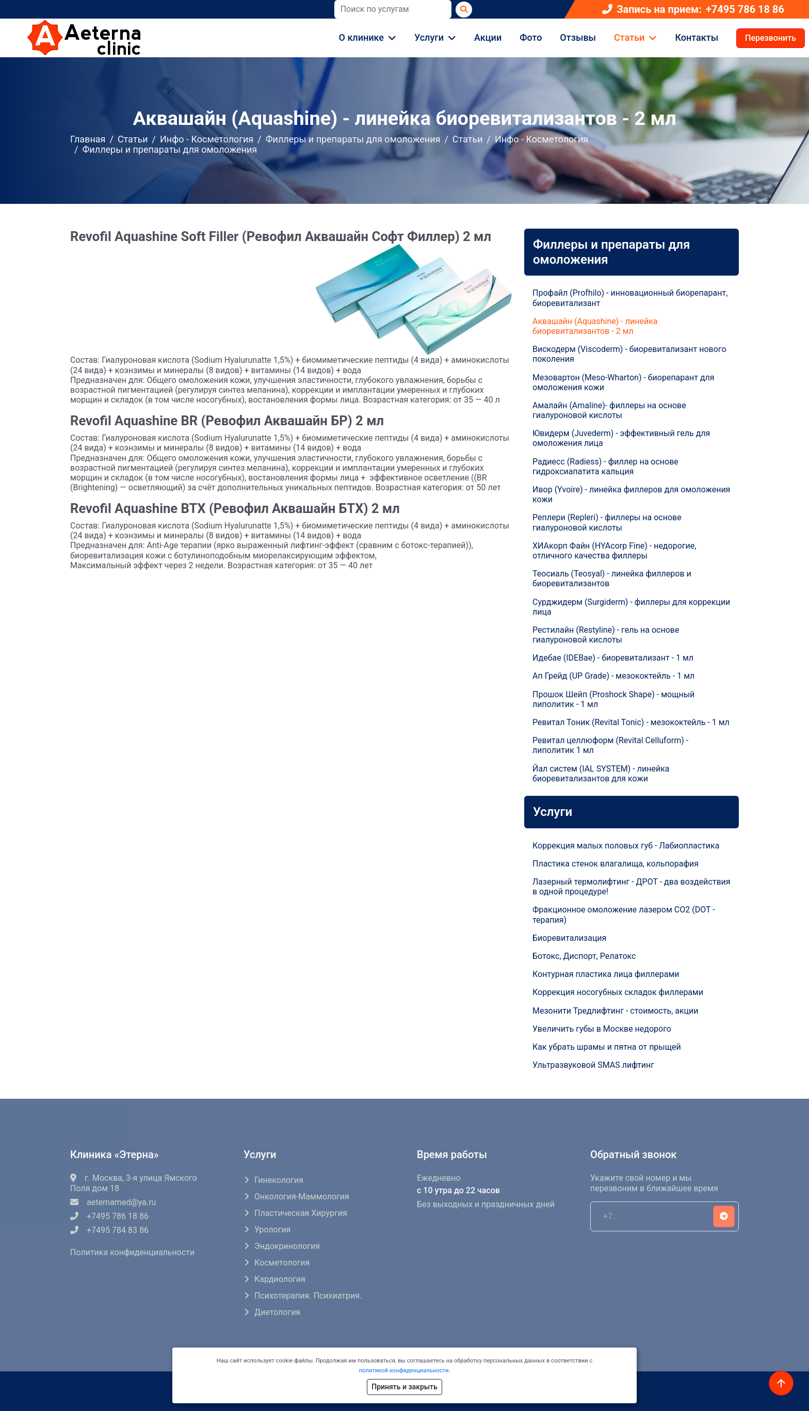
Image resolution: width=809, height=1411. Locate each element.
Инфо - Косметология (206, 139)
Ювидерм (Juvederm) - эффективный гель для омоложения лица (621, 438)
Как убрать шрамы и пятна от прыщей (606, 1047)
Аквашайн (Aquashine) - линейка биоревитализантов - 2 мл (595, 326)
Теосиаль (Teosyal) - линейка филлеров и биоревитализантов (611, 578)
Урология (272, 1229)
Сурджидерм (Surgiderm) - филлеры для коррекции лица (631, 607)
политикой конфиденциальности (404, 1370)
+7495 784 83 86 (109, 1230)
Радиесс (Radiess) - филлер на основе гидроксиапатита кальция (605, 466)
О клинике (361, 37)
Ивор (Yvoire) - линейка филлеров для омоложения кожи (631, 494)
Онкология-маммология (301, 1196)
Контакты (696, 37)
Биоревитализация (569, 938)
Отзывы (578, 37)
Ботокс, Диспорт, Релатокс (584, 956)
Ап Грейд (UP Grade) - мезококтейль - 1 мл (613, 676)
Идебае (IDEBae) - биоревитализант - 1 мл (612, 658)
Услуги (429, 37)
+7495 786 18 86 (745, 9)
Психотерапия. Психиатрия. (308, 1296)
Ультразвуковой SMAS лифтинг (593, 1065)
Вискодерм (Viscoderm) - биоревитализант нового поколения (629, 354)
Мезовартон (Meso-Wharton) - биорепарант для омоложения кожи (623, 382)
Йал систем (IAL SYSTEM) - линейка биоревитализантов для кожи (601, 773)
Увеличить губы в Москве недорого (601, 1029)
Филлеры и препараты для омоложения (353, 139)
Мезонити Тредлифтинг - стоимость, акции (615, 1011)
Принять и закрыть (404, 1387)
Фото (531, 37)
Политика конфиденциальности (132, 1252)
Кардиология (279, 1279)
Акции (487, 37)
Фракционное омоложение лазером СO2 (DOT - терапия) (623, 914)
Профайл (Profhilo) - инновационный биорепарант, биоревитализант (629, 298)
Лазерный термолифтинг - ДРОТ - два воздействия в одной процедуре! (631, 886)
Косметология (282, 1263)
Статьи (629, 37)
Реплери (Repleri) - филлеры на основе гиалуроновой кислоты (607, 522)
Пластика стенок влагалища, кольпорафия (615, 864)
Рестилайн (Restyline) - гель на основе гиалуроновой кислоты (605, 635)
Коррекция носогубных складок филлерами (617, 992)
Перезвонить (770, 38)
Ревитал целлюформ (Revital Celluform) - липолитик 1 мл (610, 745)
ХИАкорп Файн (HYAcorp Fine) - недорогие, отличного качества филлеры (614, 550)
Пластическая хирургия (300, 1213)
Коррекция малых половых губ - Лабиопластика (625, 846)
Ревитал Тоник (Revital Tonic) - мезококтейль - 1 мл (631, 722)
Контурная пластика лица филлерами (605, 974)
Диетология (277, 1312)
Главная (87, 139)
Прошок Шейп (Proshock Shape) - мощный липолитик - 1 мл (613, 699)
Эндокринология (287, 1246)
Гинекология (278, 1180)
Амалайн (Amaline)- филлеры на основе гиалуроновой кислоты (609, 410)
